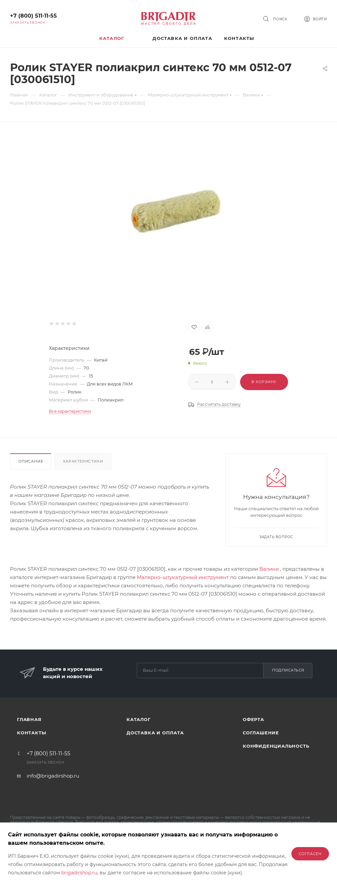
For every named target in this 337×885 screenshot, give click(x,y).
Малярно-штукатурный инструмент (183, 577)
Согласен (310, 853)
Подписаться (288, 670)
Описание (30, 461)
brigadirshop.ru (79, 873)
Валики (269, 569)
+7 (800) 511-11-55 (33, 16)
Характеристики (83, 461)
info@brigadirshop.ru (53, 776)
